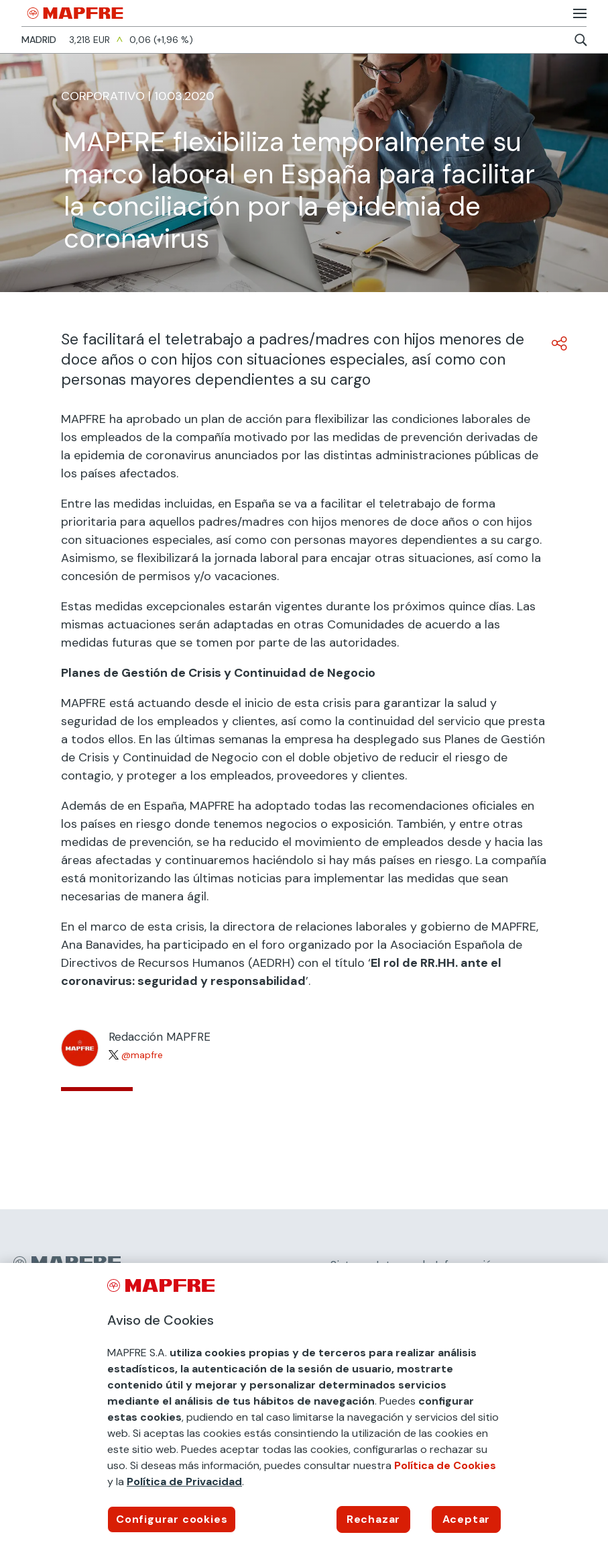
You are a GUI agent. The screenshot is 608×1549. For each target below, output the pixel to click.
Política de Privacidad (184, 1481)
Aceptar (466, 1519)
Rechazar (373, 1519)
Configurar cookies (171, 1519)
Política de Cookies (445, 1465)
